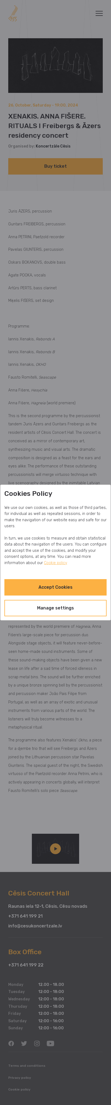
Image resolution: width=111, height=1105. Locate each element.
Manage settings (55, 608)
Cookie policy (55, 563)
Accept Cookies (55, 587)
